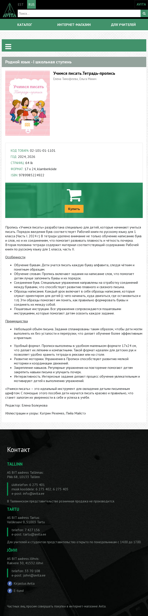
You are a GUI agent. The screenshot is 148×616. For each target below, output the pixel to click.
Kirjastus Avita (24, 583)
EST (21, 4)
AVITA (141, 4)
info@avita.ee (33, 493)
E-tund (19, 590)
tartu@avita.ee (34, 534)
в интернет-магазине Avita (86, 606)
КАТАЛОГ (24, 24)
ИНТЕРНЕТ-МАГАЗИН (74, 24)
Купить (74, 209)
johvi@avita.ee (34, 575)
